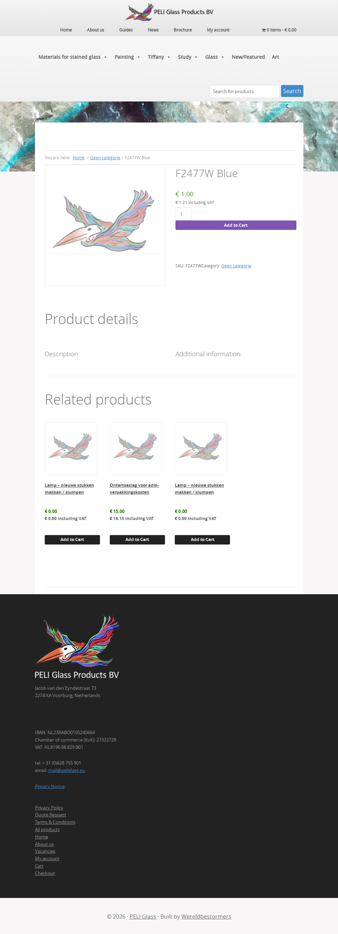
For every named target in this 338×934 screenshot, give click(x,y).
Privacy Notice (50, 785)
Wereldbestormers (206, 915)
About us (44, 843)
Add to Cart (235, 224)
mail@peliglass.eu (66, 769)
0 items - (279, 30)
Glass (215, 55)
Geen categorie (105, 156)
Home (41, 836)
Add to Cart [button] (72, 539)
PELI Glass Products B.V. (169, 12)
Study (188, 55)
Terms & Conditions (55, 821)
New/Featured (248, 55)
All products (47, 828)
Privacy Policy (49, 806)
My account (47, 858)
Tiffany (159, 55)
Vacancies (45, 850)
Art (275, 55)
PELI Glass (143, 915)
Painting (128, 55)
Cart (39, 865)
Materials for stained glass (73, 55)
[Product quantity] (183, 213)
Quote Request (50, 814)
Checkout (45, 872)
